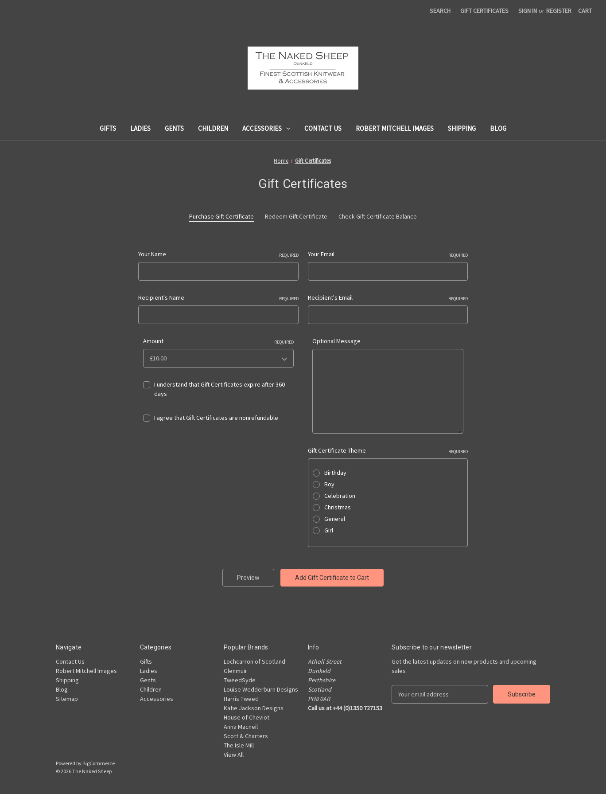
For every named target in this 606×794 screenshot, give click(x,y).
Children (213, 128)
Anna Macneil (241, 727)
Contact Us (323, 128)
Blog (498, 128)
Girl (328, 530)
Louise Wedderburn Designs (261, 689)
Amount (218, 341)
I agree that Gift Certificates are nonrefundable (216, 418)
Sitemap (67, 699)
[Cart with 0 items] (585, 11)
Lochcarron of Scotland (254, 661)
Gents (174, 128)
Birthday (335, 473)
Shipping (462, 128)
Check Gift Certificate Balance (377, 216)
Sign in (527, 11)
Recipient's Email (388, 297)
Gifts (108, 128)
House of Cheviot (246, 717)
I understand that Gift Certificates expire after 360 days (219, 389)
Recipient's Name (218, 297)
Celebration (339, 496)
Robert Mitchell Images (395, 128)
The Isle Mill (239, 745)
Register (558, 11)
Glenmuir (235, 671)
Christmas (337, 507)
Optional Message (336, 341)
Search (440, 11)
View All (234, 755)
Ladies (140, 128)
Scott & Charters (246, 736)
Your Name (218, 254)
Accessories (266, 128)
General (334, 519)
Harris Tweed (241, 699)
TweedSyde (240, 680)
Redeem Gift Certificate (296, 216)
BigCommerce (98, 763)
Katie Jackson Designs (254, 708)
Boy (329, 484)
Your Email (388, 254)
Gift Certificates (484, 11)
